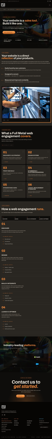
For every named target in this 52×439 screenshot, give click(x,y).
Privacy (33, 437)
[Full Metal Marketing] (3, 5)
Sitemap (38, 437)
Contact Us (20, 397)
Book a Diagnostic (44, 427)
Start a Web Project (9, 32)
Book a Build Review (31, 397)
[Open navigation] (50, 5)
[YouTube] (50, 1)
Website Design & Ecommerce (6, 420)
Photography (4, 427)
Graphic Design (4, 426)
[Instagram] (48, 1)
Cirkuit (48, 437)
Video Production (4, 424)
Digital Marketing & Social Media (7, 422)
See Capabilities (20, 32)
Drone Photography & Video (6, 429)
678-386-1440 (4, 1)
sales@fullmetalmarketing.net (13, 1)
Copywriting (3, 431)
